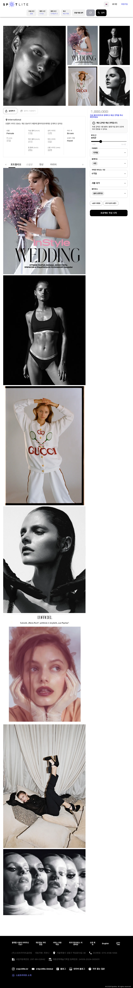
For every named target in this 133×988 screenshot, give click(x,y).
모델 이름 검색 (78, 13)
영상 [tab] (36, 164)
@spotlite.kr (22, 969)
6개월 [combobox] (94, 174)
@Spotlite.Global (44, 969)
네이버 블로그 (79, 969)
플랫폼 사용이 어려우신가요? (20, 944)
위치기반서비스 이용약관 (75, 944)
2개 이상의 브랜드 (110, 203)
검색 (100, 12)
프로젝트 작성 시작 (109, 213)
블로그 (63, 969)
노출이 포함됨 (96, 203)
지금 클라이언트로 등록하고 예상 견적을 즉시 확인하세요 (106, 116)
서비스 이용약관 (57, 944)
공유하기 (10, 111)
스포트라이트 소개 (23, 975)
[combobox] (109, 152)
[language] (106, 4)
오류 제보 (92, 944)
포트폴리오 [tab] (10, 164)
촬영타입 (94, 159)
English (105, 944)
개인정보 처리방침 (41, 944)
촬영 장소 (95, 189)
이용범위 (94, 148)
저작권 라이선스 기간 (98, 170)
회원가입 (124, 4)
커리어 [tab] (48, 164)
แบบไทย (118, 944)
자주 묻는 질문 (99, 969)
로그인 (114, 4)
